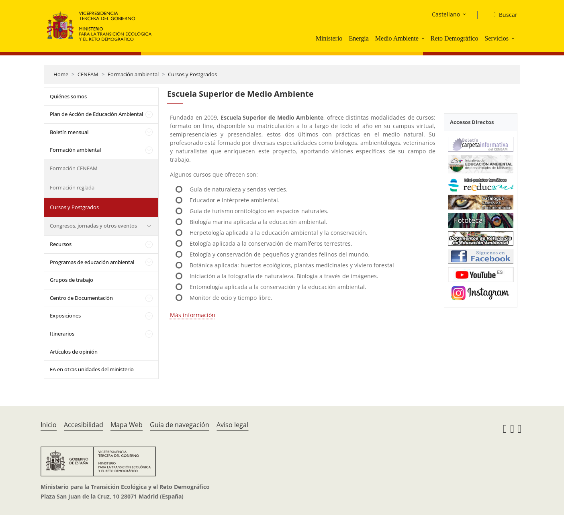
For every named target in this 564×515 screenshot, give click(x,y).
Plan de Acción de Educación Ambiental (96, 114)
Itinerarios (62, 333)
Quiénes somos (68, 96)
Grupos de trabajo (71, 279)
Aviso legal (232, 424)
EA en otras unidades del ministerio (92, 369)
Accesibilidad (83, 424)
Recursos (61, 244)
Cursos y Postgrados (192, 74)
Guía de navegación (179, 424)
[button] (423, 38)
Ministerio (329, 38)
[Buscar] (502, 15)
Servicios (496, 38)
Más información (192, 315)
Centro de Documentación (81, 297)
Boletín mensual (69, 132)
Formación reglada (72, 187)
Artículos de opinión (74, 351)
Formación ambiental (133, 74)
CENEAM (88, 74)
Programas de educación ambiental (92, 262)
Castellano (446, 14)
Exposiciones (65, 315)
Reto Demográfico (454, 38)
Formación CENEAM (74, 168)
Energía (358, 38)
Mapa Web (126, 424)
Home (60, 74)
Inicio (49, 424)
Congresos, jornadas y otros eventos (93, 225)
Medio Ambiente (397, 38)
